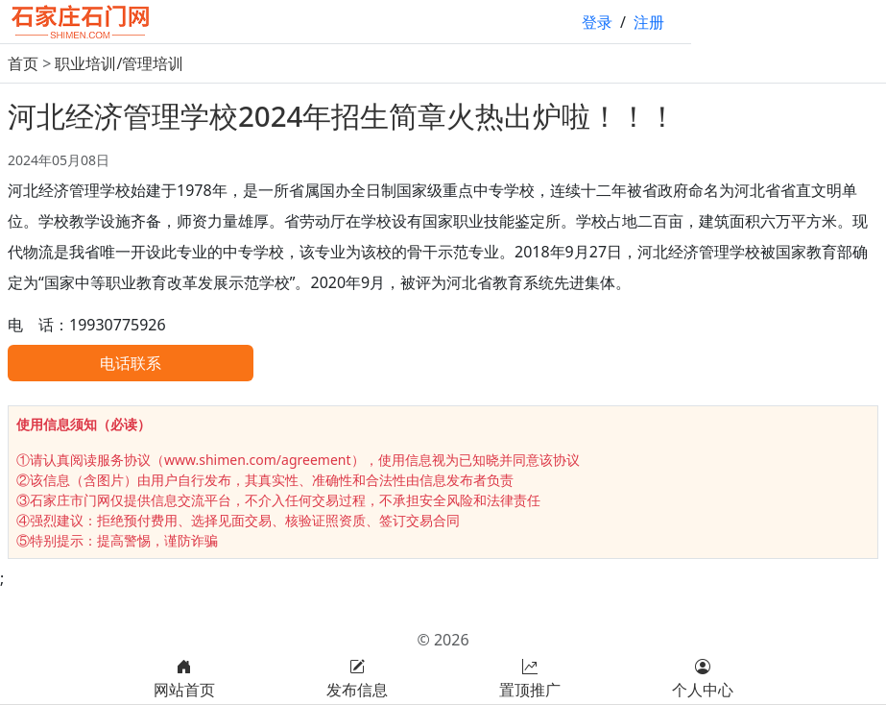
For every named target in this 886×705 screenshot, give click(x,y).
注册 (649, 22)
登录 (597, 22)
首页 (23, 63)
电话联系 (130, 363)
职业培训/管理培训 (119, 63)
